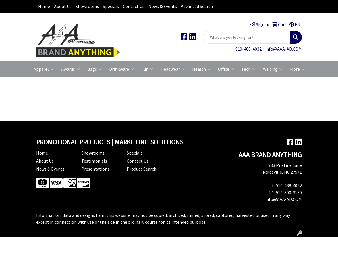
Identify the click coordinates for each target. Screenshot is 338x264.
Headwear (173, 69)
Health (201, 69)
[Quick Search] (246, 37)
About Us (63, 6)
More (297, 69)
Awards (70, 69)
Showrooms (87, 6)
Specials (111, 6)
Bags (94, 69)
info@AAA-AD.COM (283, 49)
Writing (273, 69)
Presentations (95, 169)
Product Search (141, 169)
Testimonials (94, 161)
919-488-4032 (248, 49)
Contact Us (133, 6)
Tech (248, 69)
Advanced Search (197, 6)
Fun (147, 69)
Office (226, 69)
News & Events (162, 6)
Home (44, 6)
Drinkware (121, 69)
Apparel (44, 69)
